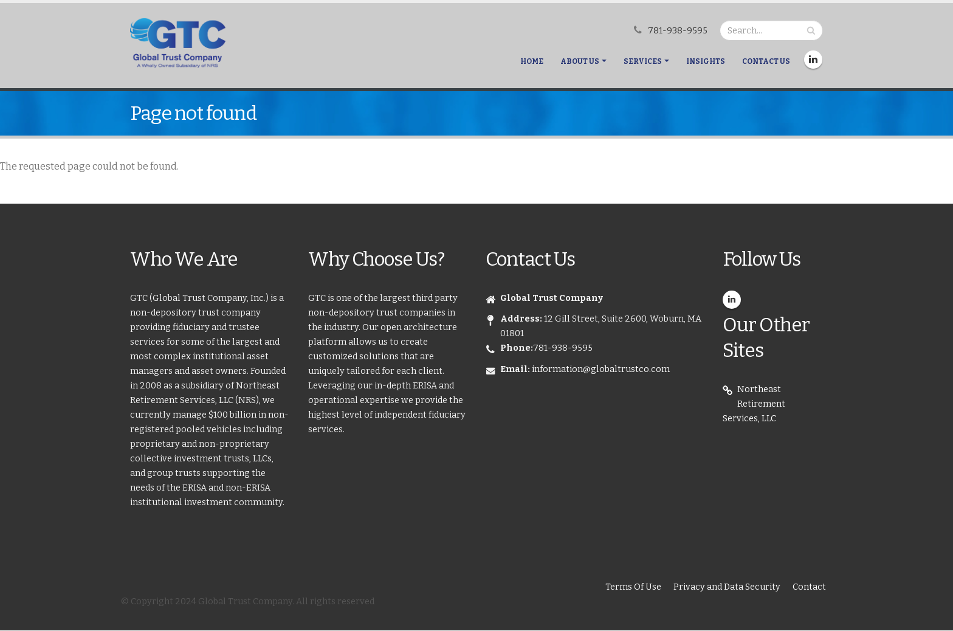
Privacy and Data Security (726, 587)
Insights (705, 61)
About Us (579, 61)
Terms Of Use (633, 587)
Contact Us (766, 61)
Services (643, 61)
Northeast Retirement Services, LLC (754, 404)
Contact (809, 587)
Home (531, 61)
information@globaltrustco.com (601, 369)
